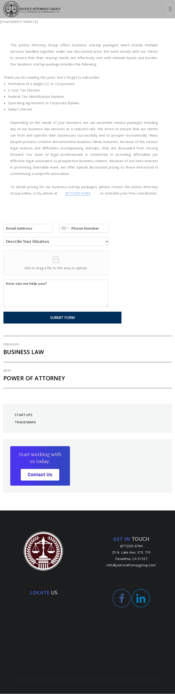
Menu (170, 9)
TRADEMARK (25, 422)
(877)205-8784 (77, 193)
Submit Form (56, 317)
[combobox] (64, 228)
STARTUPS (24, 415)
